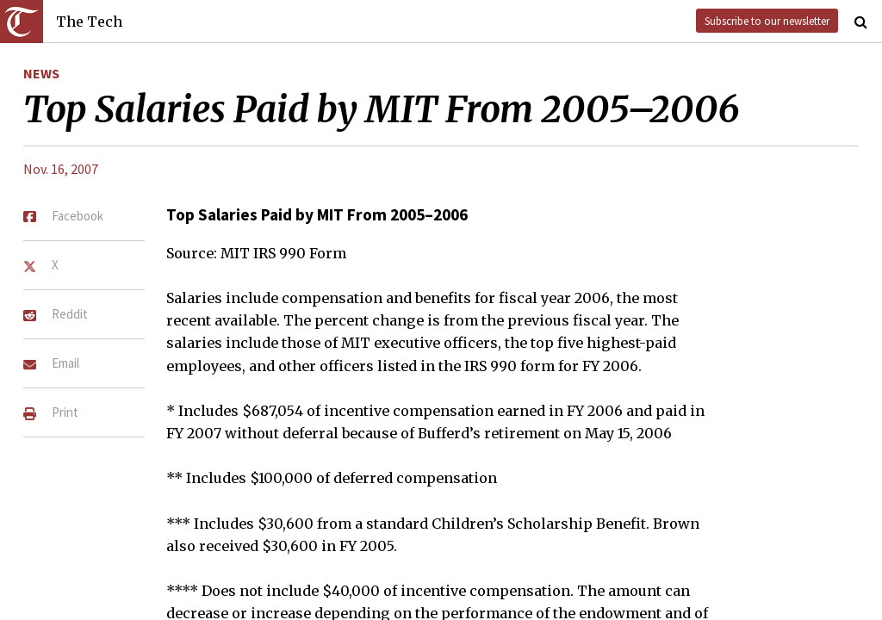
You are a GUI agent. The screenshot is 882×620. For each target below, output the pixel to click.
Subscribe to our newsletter (767, 21)
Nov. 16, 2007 (60, 168)
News (41, 73)
